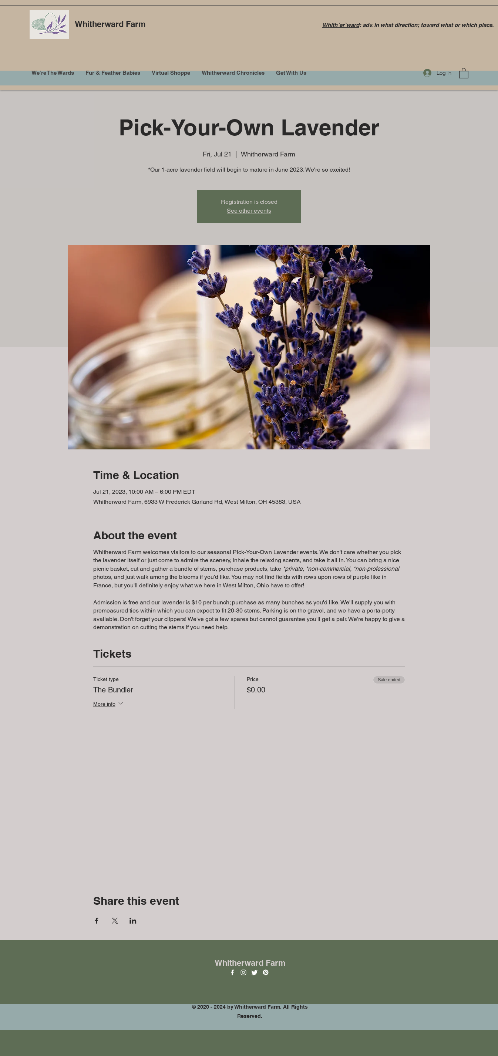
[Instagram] (243, 972)
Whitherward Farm (110, 24)
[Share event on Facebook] (96, 921)
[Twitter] (254, 972)
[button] (463, 72)
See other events (249, 210)
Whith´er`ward (340, 25)
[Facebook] (232, 972)
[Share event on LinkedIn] (133, 921)
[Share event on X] (114, 921)
